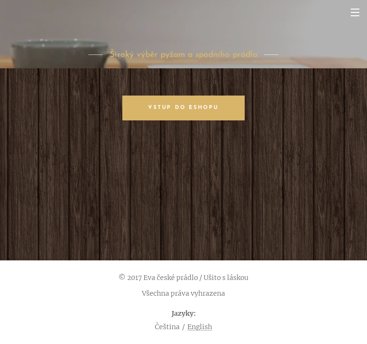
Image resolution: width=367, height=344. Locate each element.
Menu (355, 12)
